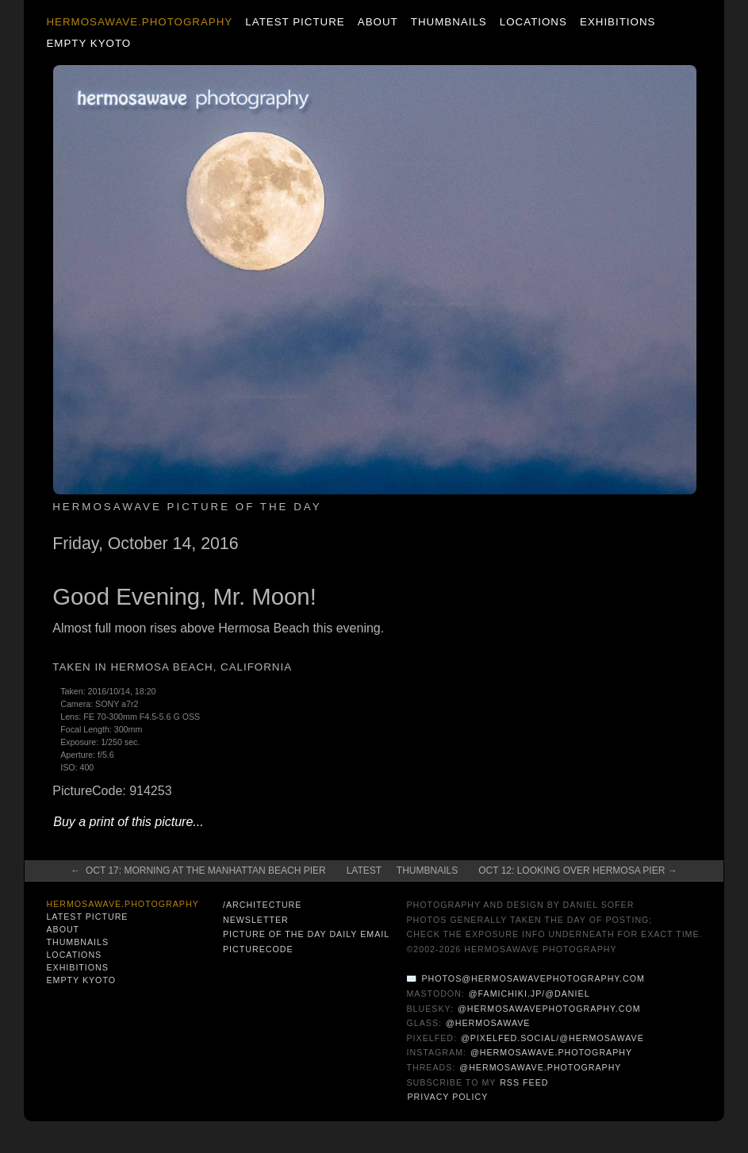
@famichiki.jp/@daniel (529, 993)
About (378, 22)
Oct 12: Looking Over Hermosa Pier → (577, 870)
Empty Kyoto (88, 43)
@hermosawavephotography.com (549, 1008)
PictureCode (258, 949)
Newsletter (256, 919)
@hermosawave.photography (551, 1052)
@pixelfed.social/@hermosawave (552, 1038)
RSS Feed (524, 1082)
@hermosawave (488, 1023)
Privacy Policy (447, 1096)
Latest (364, 870)
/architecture (262, 904)
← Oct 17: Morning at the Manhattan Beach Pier (198, 870)
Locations (533, 22)
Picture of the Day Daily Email (306, 934)
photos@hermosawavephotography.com (532, 978)
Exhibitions (617, 22)
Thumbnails (449, 22)
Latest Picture (294, 22)
